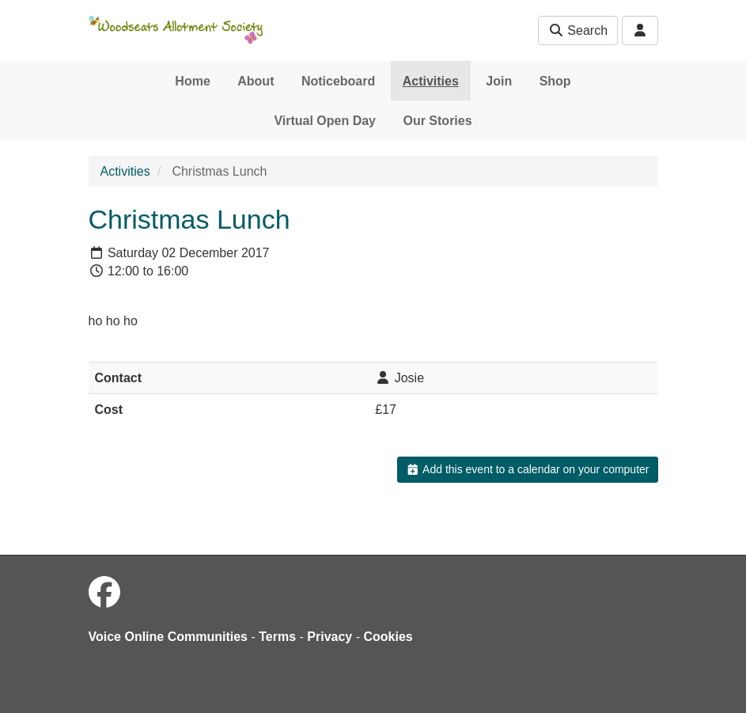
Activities (431, 81)
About (255, 81)
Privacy (329, 636)
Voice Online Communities (168, 636)
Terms (277, 636)
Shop (555, 81)
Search (578, 30)
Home (192, 81)
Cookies (388, 636)
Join (499, 81)
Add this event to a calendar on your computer (527, 469)
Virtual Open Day (325, 120)
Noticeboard (338, 81)
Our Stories (437, 120)
